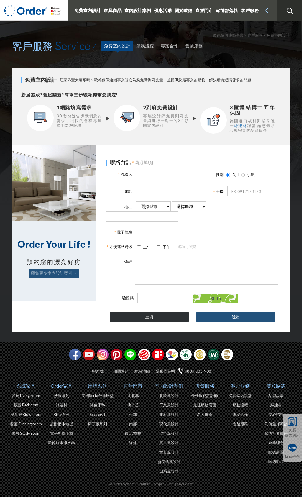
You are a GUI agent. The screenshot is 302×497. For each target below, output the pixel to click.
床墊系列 (97, 385)
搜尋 (289, 11)
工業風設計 (168, 405)
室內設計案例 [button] (137, 10)
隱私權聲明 (165, 371)
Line (130, 354)
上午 (146, 247)
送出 (236, 316)
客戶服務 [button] (250, 10)
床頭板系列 (97, 423)
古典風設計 (168, 452)
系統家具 (26, 385)
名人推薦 (204, 414)
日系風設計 (168, 471)
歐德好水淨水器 (61, 442)
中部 (133, 414)
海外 (133, 442)
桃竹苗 (133, 405)
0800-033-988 (198, 371)
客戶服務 (240, 385)
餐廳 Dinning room (26, 423)
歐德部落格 (227, 10)
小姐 (248, 174)
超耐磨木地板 (61, 423)
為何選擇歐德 (276, 423)
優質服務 (204, 385)
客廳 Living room (26, 395)
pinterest (116, 354)
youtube (89, 354)
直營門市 (133, 385)
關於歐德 (276, 385)
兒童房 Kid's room (25, 414)
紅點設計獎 (144, 354)
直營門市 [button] (204, 10)
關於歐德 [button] (183, 10)
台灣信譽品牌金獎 (200, 354)
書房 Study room (26, 433)
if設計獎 (158, 354)
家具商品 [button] (113, 10)
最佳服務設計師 (204, 395)
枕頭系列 (97, 414)
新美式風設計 (168, 461)
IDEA (172, 354)
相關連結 (121, 371)
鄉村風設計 (168, 414)
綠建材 (240, 125)
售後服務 (194, 45)
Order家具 (62, 385)
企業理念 (276, 442)
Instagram (103, 354)
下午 (166, 247)
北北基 (133, 395)
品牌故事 (276, 395)
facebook (75, 354)
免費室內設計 (87, 10)
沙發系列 (61, 395)
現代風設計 (168, 423)
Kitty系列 (62, 414)
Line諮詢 (292, 456)
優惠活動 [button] (163, 10)
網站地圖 (142, 371)
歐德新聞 (276, 452)
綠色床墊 (97, 405)
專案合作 (169, 45)
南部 (133, 423)
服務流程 (145, 45)
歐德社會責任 (276, 433)
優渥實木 (213, 354)
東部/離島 (133, 433)
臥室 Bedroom (26, 405)
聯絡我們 (99, 371)
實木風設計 (168, 442)
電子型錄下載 (61, 433)
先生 (233, 174)
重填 (149, 316)
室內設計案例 (169, 385)
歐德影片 (276, 461)
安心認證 (276, 414)
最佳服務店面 (204, 405)
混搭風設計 (168, 433)
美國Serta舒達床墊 (97, 395)
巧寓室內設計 (227, 354)
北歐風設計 (168, 395)
